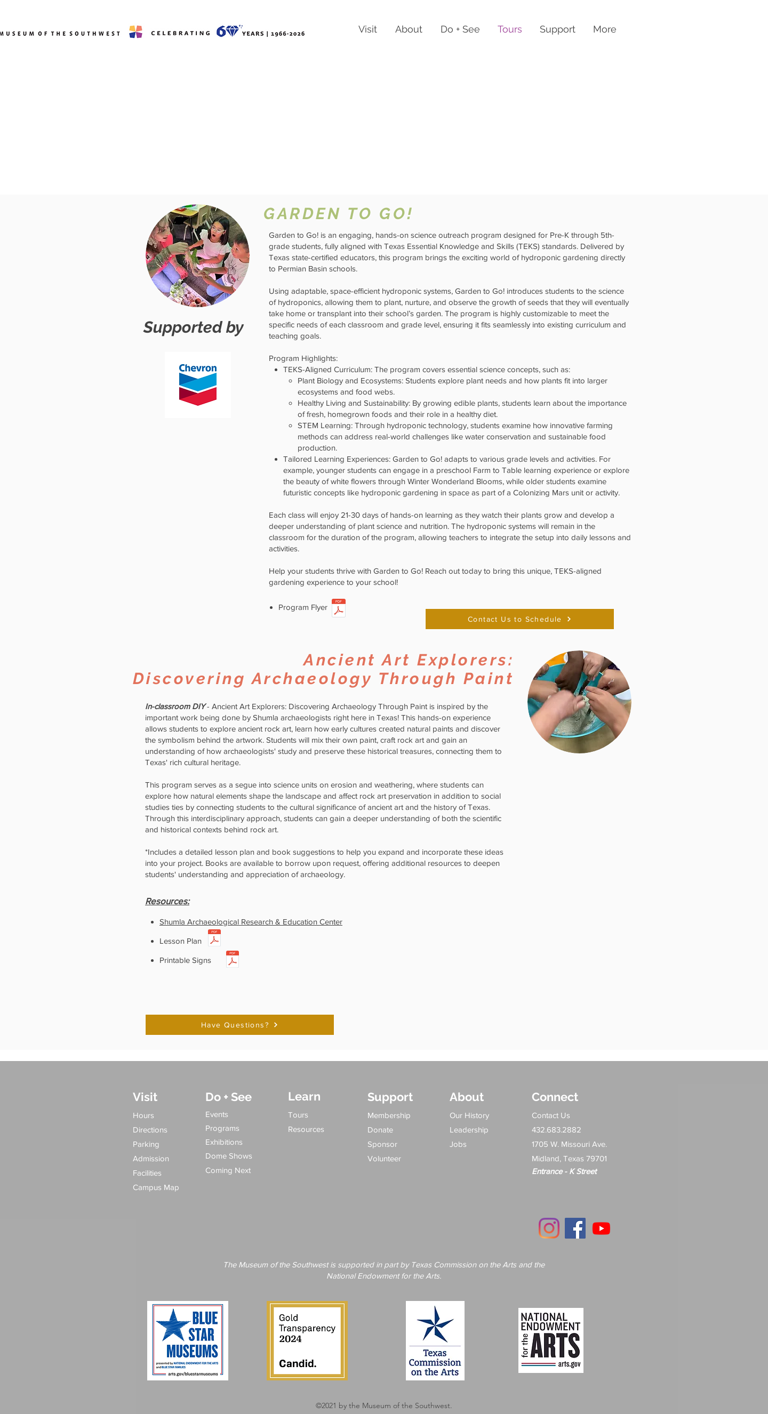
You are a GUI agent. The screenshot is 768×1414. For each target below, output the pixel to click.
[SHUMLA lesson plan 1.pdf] (214, 939)
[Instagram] (549, 1228)
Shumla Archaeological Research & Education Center (250, 921)
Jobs (458, 1143)
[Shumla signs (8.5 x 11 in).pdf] (232, 960)
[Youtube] (601, 1228)
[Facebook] (575, 1228)
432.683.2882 (556, 1129)
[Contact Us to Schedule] (519, 619)
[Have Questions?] (239, 1024)
